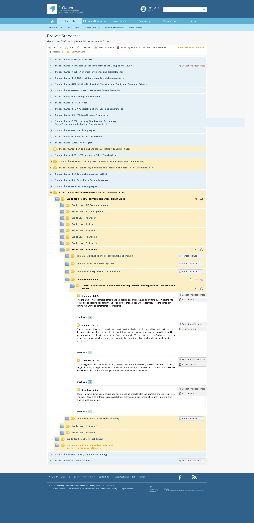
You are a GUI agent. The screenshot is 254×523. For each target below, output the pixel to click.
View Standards (56, 27)
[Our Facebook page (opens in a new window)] (179, 477)
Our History (74, 477)
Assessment (119, 21)
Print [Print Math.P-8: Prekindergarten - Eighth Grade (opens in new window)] (202, 199)
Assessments (189, 299)
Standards (70, 21)
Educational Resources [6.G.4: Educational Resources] (193, 388)
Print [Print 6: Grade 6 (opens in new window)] (202, 250)
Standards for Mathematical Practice (87, 447)
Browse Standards (114, 27)
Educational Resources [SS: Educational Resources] (193, 460)
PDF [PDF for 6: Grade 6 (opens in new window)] (196, 250)
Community (144, 21)
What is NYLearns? (57, 477)
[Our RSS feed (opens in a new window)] (194, 477)
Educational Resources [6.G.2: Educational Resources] (193, 324)
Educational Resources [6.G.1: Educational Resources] (193, 294)
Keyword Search (93, 27)
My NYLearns (169, 21)
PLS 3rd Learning (56, 486)
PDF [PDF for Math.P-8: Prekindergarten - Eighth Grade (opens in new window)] (196, 199)
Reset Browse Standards (191, 47)
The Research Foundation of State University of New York (77, 489)
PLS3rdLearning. (110, 489)
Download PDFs (135, 27)
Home (52, 21)
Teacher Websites (120, 477)
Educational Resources (94, 21)
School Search (138, 477)
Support (194, 21)
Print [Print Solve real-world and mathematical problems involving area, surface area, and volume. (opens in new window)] (202, 289)
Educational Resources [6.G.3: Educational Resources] (193, 359)
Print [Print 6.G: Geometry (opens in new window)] (196, 280)
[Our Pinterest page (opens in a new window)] (187, 477)
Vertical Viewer (74, 27)
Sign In (150, 10)
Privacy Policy (89, 477)
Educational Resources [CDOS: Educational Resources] (193, 65)
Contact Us (104, 477)
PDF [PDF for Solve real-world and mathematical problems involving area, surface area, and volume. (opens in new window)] (196, 289)
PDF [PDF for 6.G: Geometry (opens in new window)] (191, 280)
